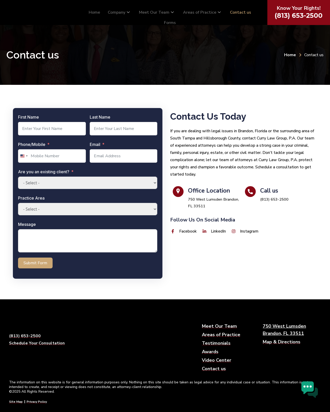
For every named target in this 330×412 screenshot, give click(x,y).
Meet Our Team (156, 12)
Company (119, 12)
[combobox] (23, 156)
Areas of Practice (202, 12)
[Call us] (278, 196)
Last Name (100, 117)
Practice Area (31, 198)
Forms (170, 20)
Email (95, 144)
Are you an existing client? (43, 171)
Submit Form (35, 263)
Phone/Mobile (31, 144)
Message (27, 224)
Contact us (240, 12)
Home (94, 12)
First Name (28, 117)
